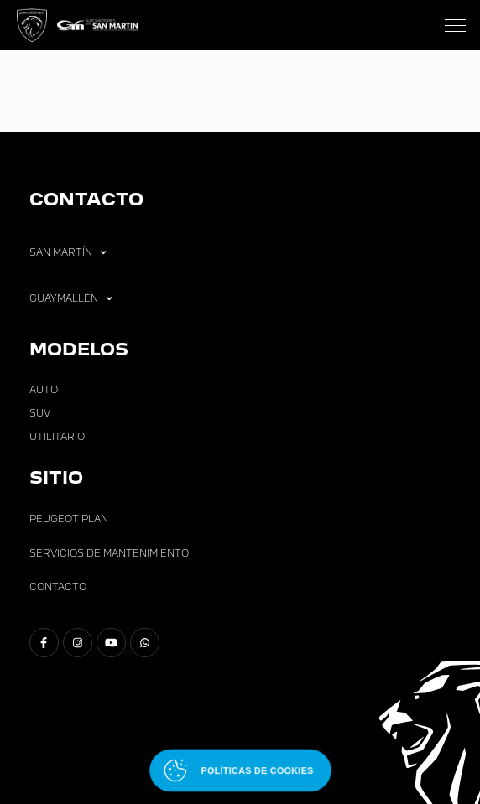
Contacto (57, 587)
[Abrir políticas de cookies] (240, 771)
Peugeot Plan (68, 519)
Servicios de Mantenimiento (109, 553)
